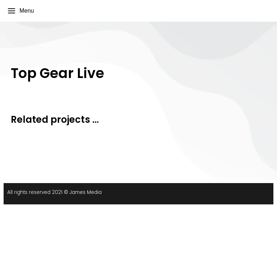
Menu (20, 10)
